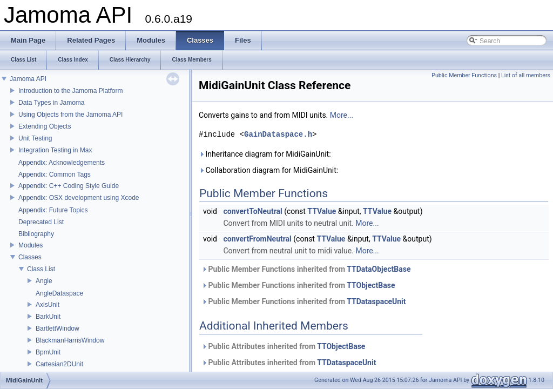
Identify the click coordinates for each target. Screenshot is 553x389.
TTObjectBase (371, 285)
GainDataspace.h (278, 134)
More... (341, 115)
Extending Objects (44, 126)
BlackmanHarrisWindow (70, 340)
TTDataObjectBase (378, 269)
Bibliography (36, 234)
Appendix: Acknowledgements (61, 162)
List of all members (525, 75)
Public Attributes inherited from (283, 346)
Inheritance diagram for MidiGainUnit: (265, 154)
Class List (41, 269)
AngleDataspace (59, 293)
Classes (30, 257)
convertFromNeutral (257, 238)
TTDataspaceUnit (376, 301)
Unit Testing (35, 138)
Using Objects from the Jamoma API (70, 114)
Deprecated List (41, 222)
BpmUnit (48, 352)
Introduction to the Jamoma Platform (70, 91)
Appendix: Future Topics (53, 210)
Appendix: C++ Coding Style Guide (68, 186)
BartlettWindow (57, 328)
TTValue (321, 211)
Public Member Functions (464, 75)
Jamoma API (28, 79)
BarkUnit (48, 316)
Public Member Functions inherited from (306, 269)
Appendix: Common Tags (54, 174)
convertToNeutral (252, 211)
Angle (44, 281)
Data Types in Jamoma (51, 102)
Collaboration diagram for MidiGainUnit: (268, 170)
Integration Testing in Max (55, 150)
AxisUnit (47, 304)
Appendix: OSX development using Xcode (78, 198)
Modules (30, 245)
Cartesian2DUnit (59, 364)
